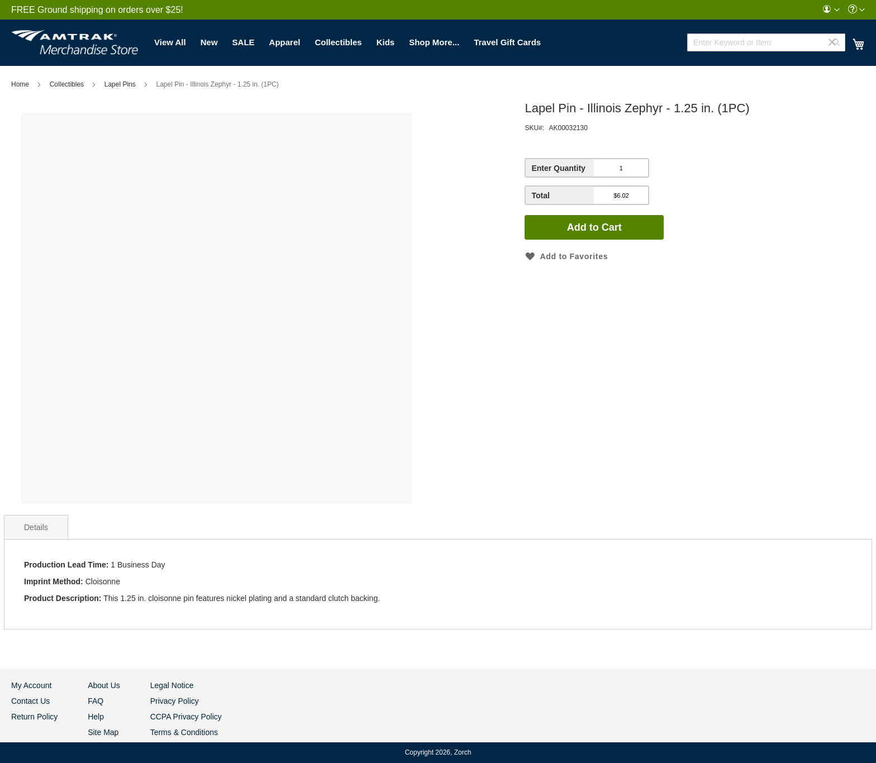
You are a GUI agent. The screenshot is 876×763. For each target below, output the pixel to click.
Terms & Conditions (184, 732)
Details (36, 527)
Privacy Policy (174, 701)
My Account (31, 685)
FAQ (95, 701)
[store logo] (74, 39)
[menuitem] (830, 10)
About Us (104, 685)
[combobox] (766, 42)
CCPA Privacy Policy (186, 716)
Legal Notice (172, 685)
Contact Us (30, 701)
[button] (830, 10)
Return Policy (34, 716)
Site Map (103, 732)
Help (96, 716)
